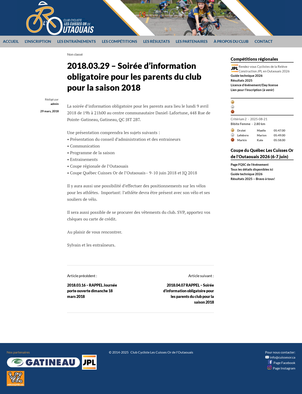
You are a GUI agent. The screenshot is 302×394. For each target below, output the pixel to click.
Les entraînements (76, 41)
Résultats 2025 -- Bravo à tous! (253, 179)
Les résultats (156, 41)
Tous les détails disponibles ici (252, 169)
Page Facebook (281, 363)
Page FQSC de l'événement (250, 164)
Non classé (75, 54)
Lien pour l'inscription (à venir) (252, 90)
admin (55, 104)
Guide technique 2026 (247, 75)
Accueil (11, 41)
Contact (264, 41)
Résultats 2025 (242, 80)
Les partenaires (192, 41)
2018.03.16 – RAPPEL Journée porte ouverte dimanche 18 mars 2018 (92, 291)
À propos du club (231, 41)
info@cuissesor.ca (282, 357)
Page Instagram (281, 368)
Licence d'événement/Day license (254, 85)
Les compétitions (119, 41)
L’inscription (38, 41)
